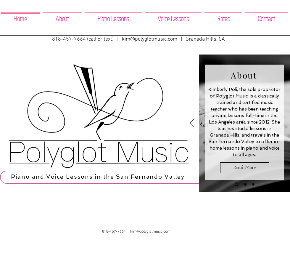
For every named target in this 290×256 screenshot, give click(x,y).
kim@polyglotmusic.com (149, 39)
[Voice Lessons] (253, 184)
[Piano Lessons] (245, 184)
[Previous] (192, 123)
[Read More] (244, 167)
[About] (237, 184)
